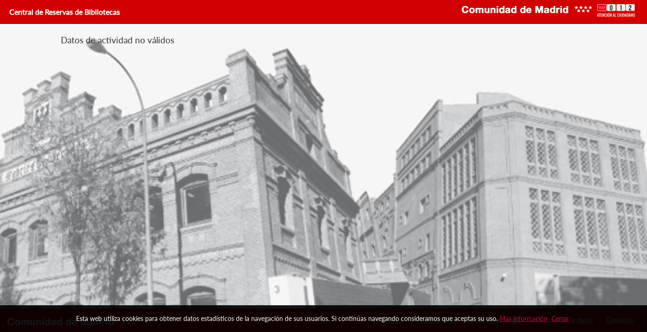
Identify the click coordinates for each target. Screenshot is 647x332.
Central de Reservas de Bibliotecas (63, 11)
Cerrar (560, 318)
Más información (523, 318)
